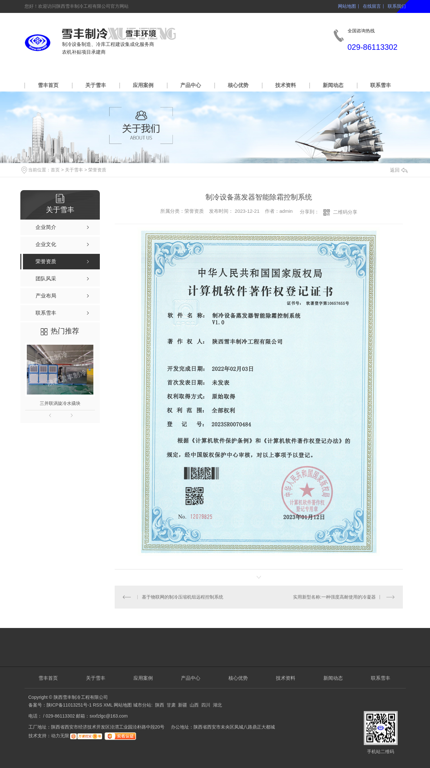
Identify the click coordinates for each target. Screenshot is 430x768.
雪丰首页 (48, 85)
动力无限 (60, 736)
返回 (398, 170)
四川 (205, 705)
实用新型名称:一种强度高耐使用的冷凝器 (334, 597)
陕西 (159, 705)
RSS (98, 705)
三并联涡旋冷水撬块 (60, 403)
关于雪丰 (95, 85)
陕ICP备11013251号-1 (69, 705)
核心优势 (238, 85)
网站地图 (347, 6)
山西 (194, 705)
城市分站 (142, 705)
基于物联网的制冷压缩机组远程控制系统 (182, 597)
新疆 (182, 705)
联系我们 (397, 6)
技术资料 (285, 85)
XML (108, 705)
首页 (55, 169)
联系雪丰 (380, 85)
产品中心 (190, 85)
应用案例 (143, 85)
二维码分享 (345, 212)
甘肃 (171, 705)
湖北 (217, 705)
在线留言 (372, 6)
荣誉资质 (97, 169)
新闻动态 (333, 85)
